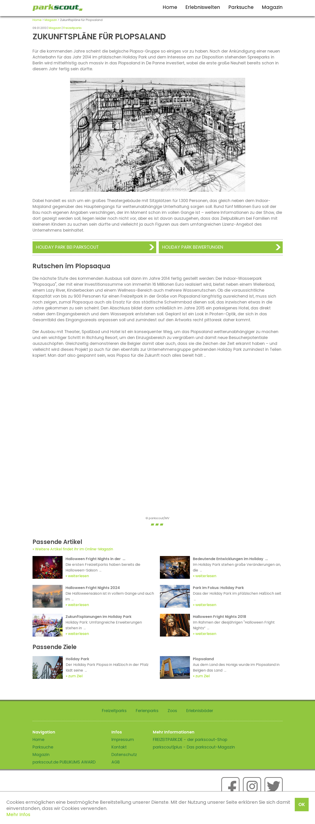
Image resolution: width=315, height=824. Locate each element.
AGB (115, 762)
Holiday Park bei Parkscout (67, 247)
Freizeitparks (72, 28)
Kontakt (119, 747)
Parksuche (241, 7)
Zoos (172, 710)
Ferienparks (147, 710)
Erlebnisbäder (199, 710)
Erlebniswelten (202, 7)
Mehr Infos (18, 814)
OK (301, 804)
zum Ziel (75, 676)
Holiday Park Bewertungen (192, 247)
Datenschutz (124, 754)
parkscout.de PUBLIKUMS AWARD (64, 762)
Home (170, 7)
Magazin (272, 7)
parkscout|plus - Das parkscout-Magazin (194, 747)
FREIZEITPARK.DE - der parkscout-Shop (190, 739)
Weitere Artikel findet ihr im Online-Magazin (74, 549)
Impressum (122, 739)
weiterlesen (78, 576)
